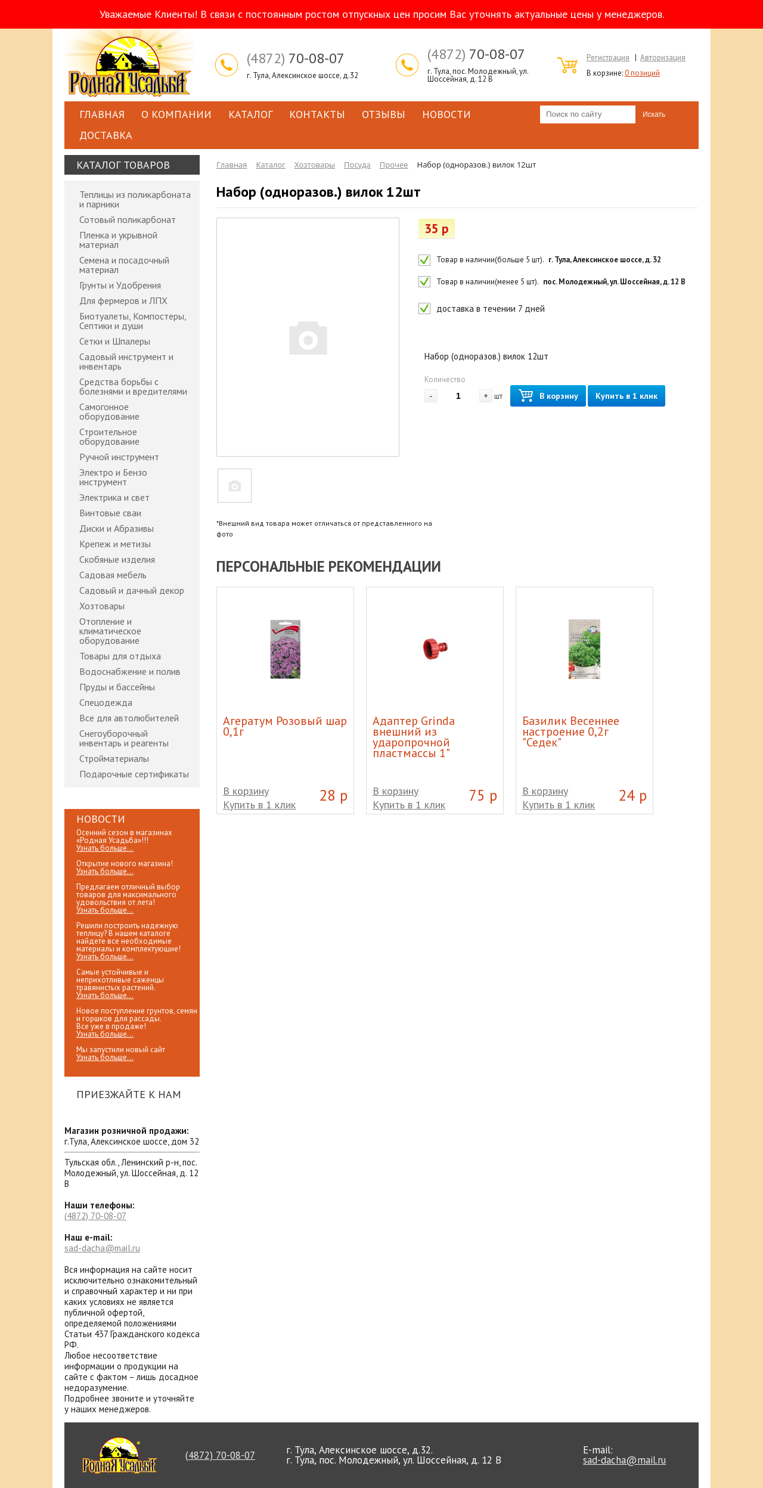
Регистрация (608, 57)
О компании (176, 114)
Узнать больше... (105, 848)
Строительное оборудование (109, 436)
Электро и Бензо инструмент (113, 477)
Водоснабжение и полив (130, 671)
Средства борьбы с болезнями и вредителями (133, 386)
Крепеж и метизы (115, 544)
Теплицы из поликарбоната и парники (135, 199)
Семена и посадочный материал (124, 264)
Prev (618, 565)
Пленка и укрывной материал (118, 239)
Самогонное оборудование (109, 411)
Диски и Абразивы (116, 528)
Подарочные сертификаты (134, 774)
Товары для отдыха (120, 656)
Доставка (105, 135)
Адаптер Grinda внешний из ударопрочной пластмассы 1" (414, 736)
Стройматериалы (114, 758)
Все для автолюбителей (129, 718)
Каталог (250, 114)
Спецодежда (105, 702)
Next (643, 565)
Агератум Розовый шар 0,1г (285, 726)
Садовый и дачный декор (131, 590)
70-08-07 (296, 58)
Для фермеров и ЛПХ (123, 300)
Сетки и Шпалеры (114, 341)
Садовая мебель (113, 575)
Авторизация (663, 57)
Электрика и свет (114, 497)
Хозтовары (102, 606)
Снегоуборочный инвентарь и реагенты (124, 738)
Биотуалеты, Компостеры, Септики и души (132, 320)
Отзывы (383, 114)
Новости (446, 114)
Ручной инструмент (119, 457)
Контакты (317, 114)
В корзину (548, 396)
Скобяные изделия (117, 559)
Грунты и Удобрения (120, 285)
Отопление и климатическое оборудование (110, 630)
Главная (102, 114)
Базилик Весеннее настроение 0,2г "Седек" (570, 731)
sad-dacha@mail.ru (102, 1248)
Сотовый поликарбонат (127, 219)
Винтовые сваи (110, 513)
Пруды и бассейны (117, 687)
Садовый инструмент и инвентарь (126, 361)
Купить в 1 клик (626, 395)
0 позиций (642, 73)
